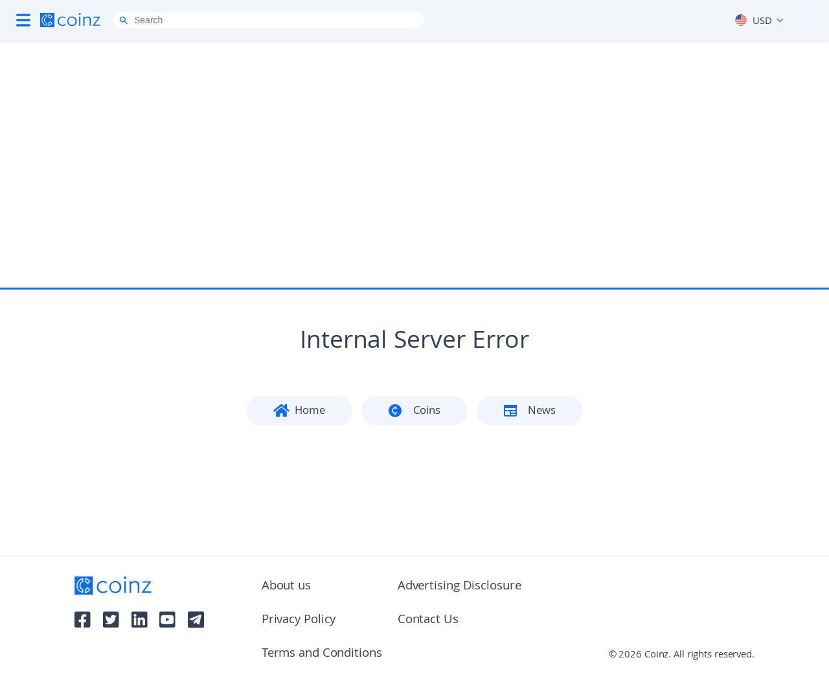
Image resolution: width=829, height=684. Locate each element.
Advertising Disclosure (459, 586)
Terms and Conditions (322, 654)
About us (286, 586)
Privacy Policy (299, 620)
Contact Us (428, 620)
